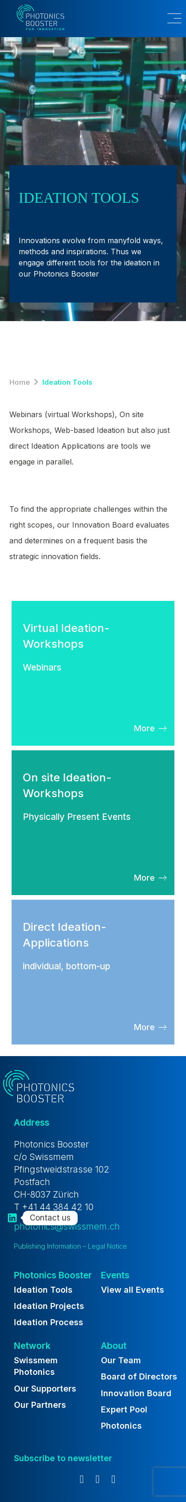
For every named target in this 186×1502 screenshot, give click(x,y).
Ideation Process (48, 1322)
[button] (168, 19)
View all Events (132, 1290)
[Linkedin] (12, 1218)
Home (19, 382)
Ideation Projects (49, 1306)
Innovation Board (136, 1393)
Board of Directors (139, 1376)
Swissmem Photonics (36, 1366)
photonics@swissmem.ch (67, 1226)
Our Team (121, 1360)
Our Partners (40, 1405)
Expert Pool (124, 1409)
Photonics (121, 1426)
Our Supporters (45, 1388)
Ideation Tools (43, 1290)
